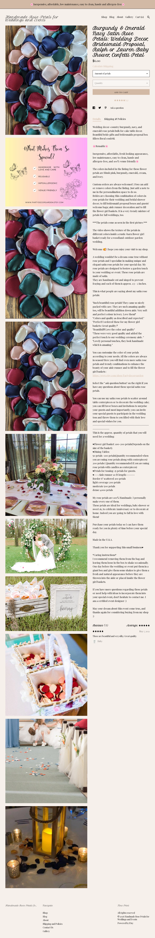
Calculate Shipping (103, 66)
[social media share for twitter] (99, 107)
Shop (104, 17)
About (120, 17)
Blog (111, 17)
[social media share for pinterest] (105, 107)
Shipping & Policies (115, 118)
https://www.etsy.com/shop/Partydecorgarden (118, 375)
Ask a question (117, 107)
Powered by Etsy (125, 923)
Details (97, 118)
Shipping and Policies (53, 923)
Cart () (139, 17)
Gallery (129, 17)
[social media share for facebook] (94, 107)
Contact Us (48, 927)
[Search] (148, 17)
